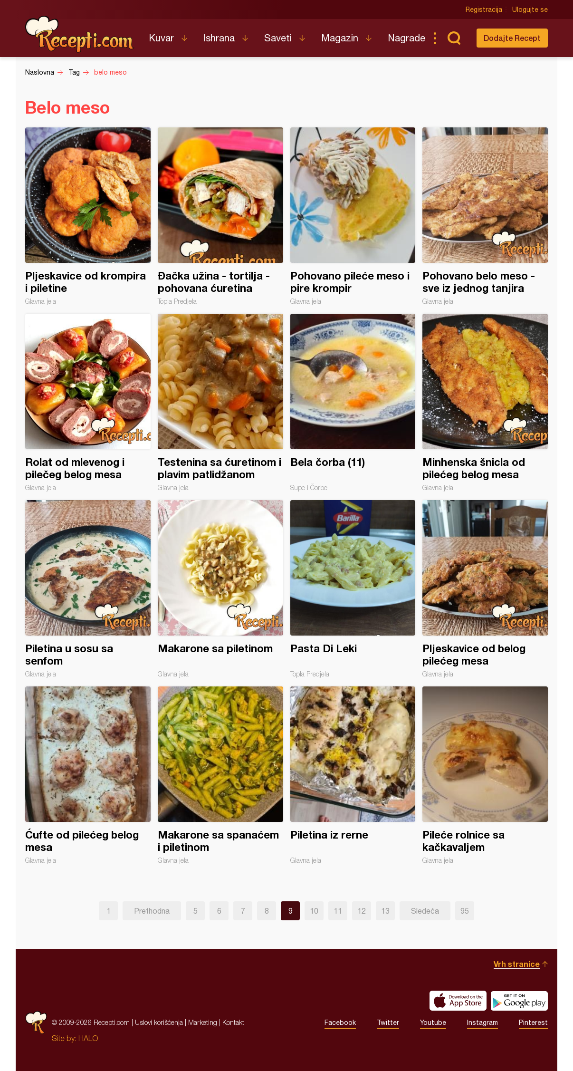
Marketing (202, 1022)
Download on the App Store (458, 1001)
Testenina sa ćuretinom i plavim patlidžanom (220, 403)
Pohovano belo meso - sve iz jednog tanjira (485, 216)
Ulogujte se (530, 9)
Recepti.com (79, 34)
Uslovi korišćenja (159, 1022)
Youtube (433, 1022)
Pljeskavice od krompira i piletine (88, 216)
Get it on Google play (519, 1001)
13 (385, 911)
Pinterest (533, 1022)
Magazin (339, 37)
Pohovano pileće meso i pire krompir (353, 216)
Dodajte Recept (512, 37)
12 (361, 911)
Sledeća (425, 911)
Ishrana (219, 37)
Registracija (484, 9)
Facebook (340, 1022)
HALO (88, 1038)
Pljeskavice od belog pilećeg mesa (485, 589)
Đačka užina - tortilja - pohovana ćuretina (220, 216)
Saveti (278, 37)
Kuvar (161, 37)
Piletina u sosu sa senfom (88, 589)
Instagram (482, 1022)
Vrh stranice (517, 963)
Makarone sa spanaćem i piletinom (220, 775)
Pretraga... (453, 38)
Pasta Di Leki (353, 589)
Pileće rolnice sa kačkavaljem (485, 775)
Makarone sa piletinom (220, 589)
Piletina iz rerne (353, 775)
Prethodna (152, 911)
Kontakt (233, 1022)
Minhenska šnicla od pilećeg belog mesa (485, 403)
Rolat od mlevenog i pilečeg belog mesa (88, 403)
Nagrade (406, 37)
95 (464, 911)
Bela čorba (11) (353, 403)
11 (338, 911)
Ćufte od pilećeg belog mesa (88, 775)
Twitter (388, 1022)
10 (314, 911)
